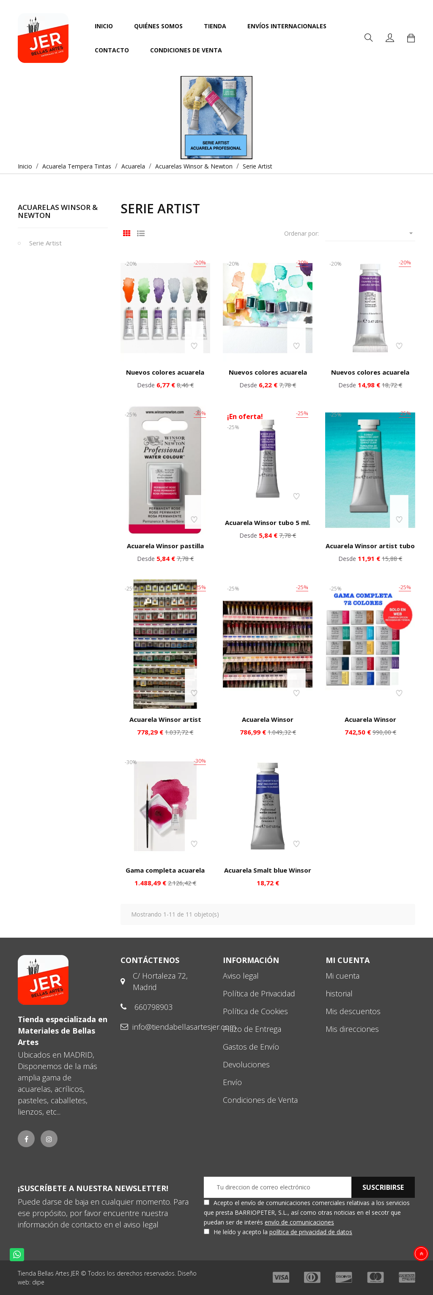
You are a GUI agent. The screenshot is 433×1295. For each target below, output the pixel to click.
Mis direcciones (352, 1029)
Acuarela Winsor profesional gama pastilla (370, 723)
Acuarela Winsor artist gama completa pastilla (165, 723)
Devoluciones (246, 1064)
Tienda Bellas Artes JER (48, 1273)
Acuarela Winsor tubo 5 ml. (267, 522)
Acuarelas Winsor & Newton (58, 211)
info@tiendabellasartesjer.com (184, 1027)
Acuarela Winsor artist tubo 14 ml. (370, 549)
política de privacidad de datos (310, 1232)
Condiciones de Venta (260, 1100)
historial (339, 993)
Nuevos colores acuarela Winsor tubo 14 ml (370, 376)
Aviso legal (241, 976)
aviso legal (141, 1224)
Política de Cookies (255, 1011)
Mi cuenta (342, 976)
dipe (38, 1282)
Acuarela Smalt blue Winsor (267, 870)
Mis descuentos (353, 1011)
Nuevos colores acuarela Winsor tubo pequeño (165, 376)
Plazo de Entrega (252, 1029)
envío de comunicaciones (299, 1222)
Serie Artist (45, 243)
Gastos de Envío (251, 1047)
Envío (232, 1082)
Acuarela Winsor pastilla (165, 545)
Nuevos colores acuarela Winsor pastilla (268, 376)
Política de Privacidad (259, 993)
